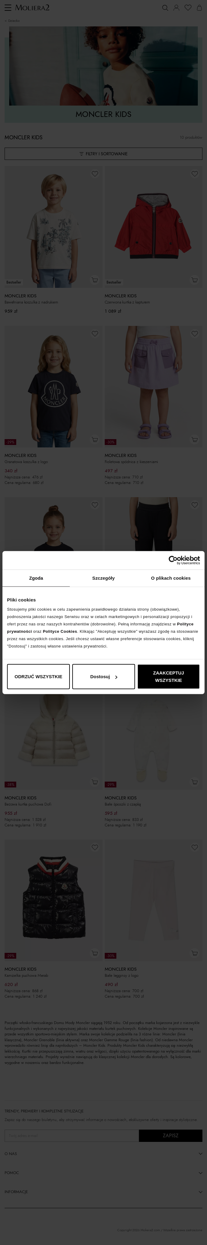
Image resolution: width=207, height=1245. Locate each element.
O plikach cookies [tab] (170, 577)
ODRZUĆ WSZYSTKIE (38, 676)
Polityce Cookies (60, 631)
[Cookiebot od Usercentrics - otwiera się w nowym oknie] (173, 560)
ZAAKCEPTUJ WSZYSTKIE (168, 676)
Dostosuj (103, 676)
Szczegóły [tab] (103, 577)
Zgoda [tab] (36, 577)
